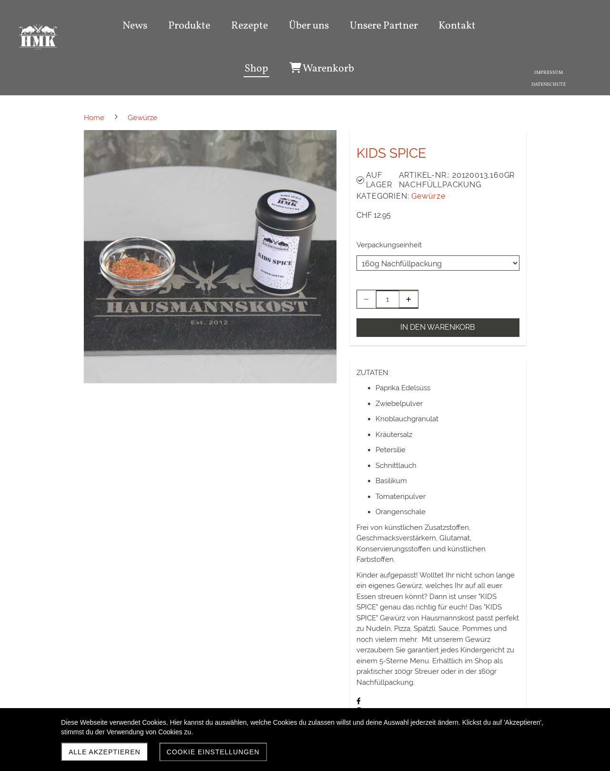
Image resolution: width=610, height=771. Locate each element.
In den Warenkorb (437, 327)
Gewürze (428, 196)
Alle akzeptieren (105, 752)
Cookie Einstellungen (213, 752)
